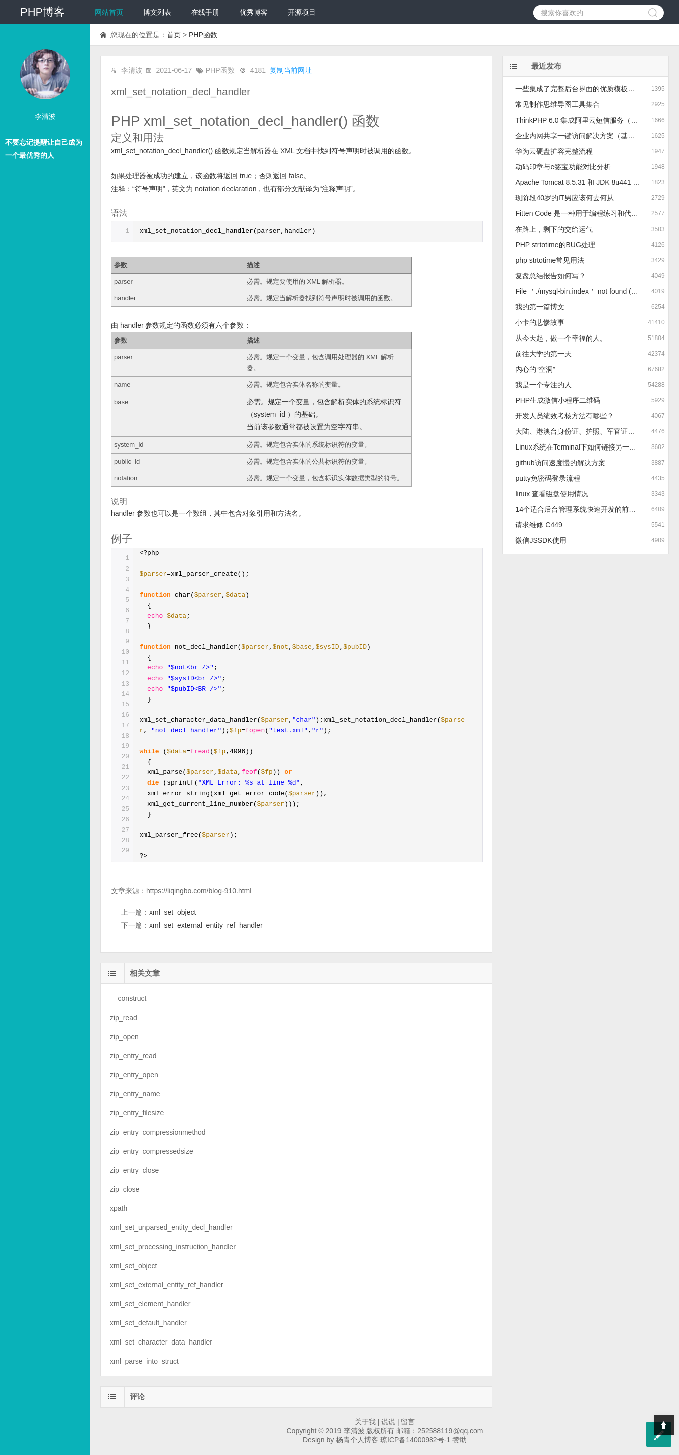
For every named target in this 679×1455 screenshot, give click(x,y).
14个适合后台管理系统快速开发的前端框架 (582, 509)
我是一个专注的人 (543, 385)
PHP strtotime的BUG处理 (555, 245)
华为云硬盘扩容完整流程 (554, 151)
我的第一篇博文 (539, 307)
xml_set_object (172, 912)
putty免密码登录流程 (547, 478)
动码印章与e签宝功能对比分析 (563, 167)
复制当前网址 (291, 70)
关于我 (365, 1422)
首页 (174, 35)
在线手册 (205, 12)
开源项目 (302, 12)
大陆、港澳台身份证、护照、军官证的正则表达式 (592, 431)
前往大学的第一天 (543, 354)
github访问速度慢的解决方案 (560, 463)
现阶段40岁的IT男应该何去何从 (564, 198)
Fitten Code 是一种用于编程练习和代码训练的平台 (594, 213)
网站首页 (109, 12)
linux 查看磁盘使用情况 (551, 494)
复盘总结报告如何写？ (550, 276)
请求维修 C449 (538, 525)
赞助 (459, 1440)
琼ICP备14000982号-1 (415, 1440)
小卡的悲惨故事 (539, 322)
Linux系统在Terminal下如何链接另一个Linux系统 (591, 447)
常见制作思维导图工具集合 (557, 104)
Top (664, 1425)
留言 (408, 1422)
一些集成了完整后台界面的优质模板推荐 (578, 89)
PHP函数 (203, 35)
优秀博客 (254, 12)
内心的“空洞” (535, 369)
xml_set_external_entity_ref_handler (206, 925)
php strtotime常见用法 (549, 260)
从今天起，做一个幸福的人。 (561, 338)
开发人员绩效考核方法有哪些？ (564, 416)
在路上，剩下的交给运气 (554, 229)
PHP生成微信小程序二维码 (557, 400)
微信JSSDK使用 (540, 540)
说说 (388, 1422)
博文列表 (157, 12)
